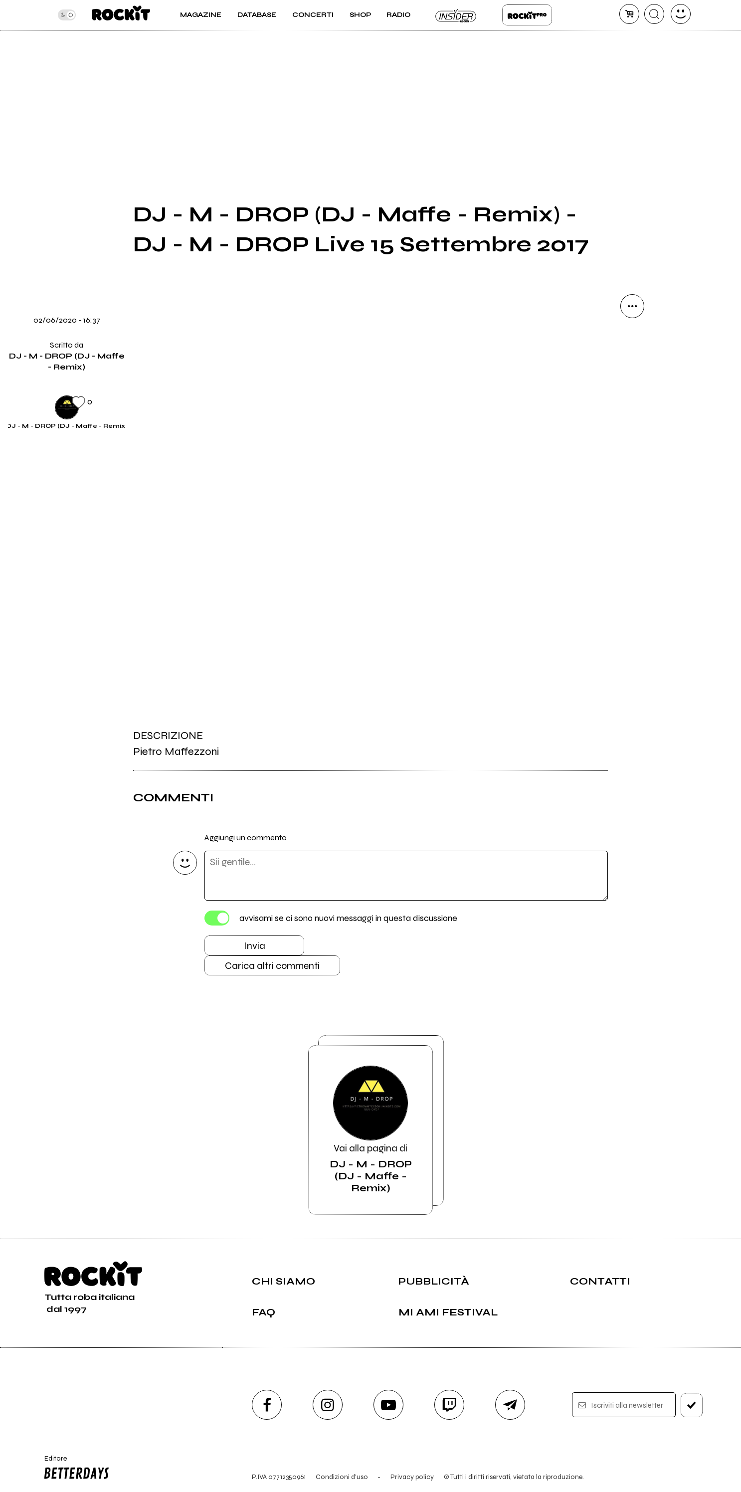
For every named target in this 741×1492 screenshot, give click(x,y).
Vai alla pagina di (370, 1130)
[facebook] (267, 1405)
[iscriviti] (692, 1405)
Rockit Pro (527, 14)
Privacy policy (412, 1477)
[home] (121, 15)
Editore (74, 1469)
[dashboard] (681, 14)
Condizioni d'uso (342, 1477)
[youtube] (388, 1405)
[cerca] (654, 14)
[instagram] (328, 1405)
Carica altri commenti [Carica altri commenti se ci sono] (272, 965)
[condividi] (632, 306)
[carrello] (629, 14)
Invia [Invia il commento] (254, 945)
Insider (456, 15)
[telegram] (510, 1405)
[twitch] (449, 1405)
